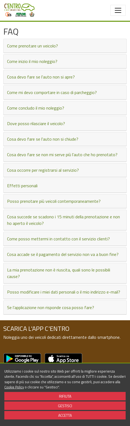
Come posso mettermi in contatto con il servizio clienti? (58, 238)
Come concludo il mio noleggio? (35, 108)
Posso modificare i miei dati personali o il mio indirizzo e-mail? (63, 292)
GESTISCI (65, 406)
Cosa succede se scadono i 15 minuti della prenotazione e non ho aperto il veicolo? (63, 219)
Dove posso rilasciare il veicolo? (36, 123)
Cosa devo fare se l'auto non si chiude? (42, 139)
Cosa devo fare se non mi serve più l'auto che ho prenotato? (62, 154)
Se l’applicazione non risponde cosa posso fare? (50, 307)
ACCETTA (65, 415)
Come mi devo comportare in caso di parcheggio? (52, 92)
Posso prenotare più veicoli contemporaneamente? (54, 201)
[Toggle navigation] (118, 10)
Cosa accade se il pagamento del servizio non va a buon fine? (63, 254)
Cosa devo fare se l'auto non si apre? (41, 77)
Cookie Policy (14, 387)
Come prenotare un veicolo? (32, 46)
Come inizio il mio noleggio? (32, 61)
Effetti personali (22, 185)
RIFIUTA (65, 396)
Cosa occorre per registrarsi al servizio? (43, 170)
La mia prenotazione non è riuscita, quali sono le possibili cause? (58, 273)
